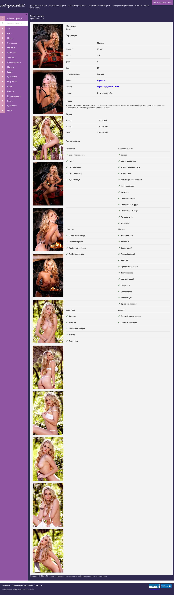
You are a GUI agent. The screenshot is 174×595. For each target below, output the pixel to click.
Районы (138, 5)
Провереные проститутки (122, 5)
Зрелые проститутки (57, 5)
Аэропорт (101, 80)
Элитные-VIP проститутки (99, 5)
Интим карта (34, 8)
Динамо (109, 86)
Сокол (116, 86)
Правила (6, 585)
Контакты (39, 585)
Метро (146, 5)
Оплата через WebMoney (22, 585)
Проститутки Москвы (38, 5)
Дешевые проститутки (77, 5)
